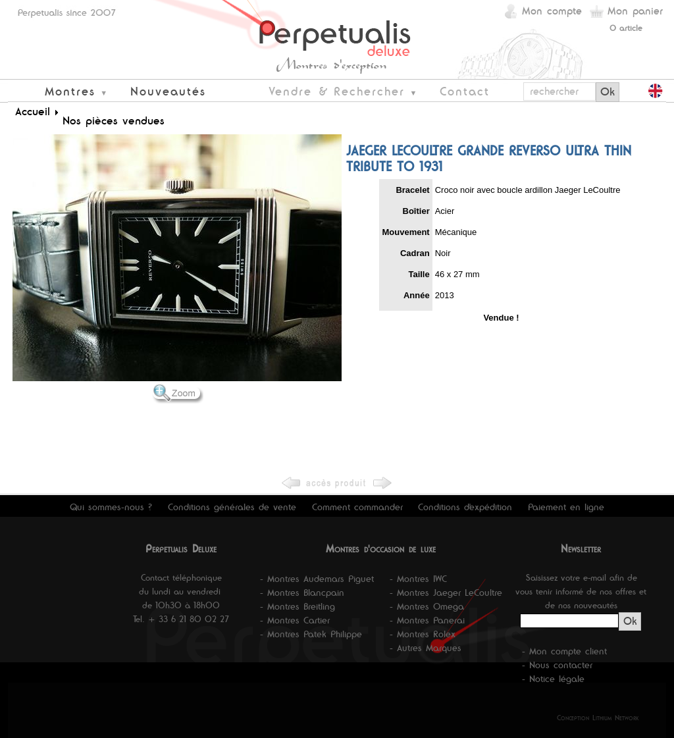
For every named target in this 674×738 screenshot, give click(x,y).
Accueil (32, 111)
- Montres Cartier (295, 620)
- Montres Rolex (422, 634)
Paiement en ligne (566, 507)
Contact (465, 91)
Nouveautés (168, 91)
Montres (70, 91)
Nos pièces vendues (114, 120)
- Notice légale (553, 679)
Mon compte (552, 11)
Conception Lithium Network (598, 717)
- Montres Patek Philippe (311, 634)
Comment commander (357, 507)
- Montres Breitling (297, 606)
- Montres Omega (427, 606)
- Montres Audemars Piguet (317, 579)
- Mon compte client (564, 651)
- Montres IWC (418, 579)
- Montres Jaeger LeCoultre (446, 592)
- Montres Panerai (427, 620)
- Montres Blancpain (302, 592)
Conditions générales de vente (232, 507)
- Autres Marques (425, 648)
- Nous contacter (557, 665)
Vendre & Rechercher (337, 91)
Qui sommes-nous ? (111, 507)
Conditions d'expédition (465, 507)
